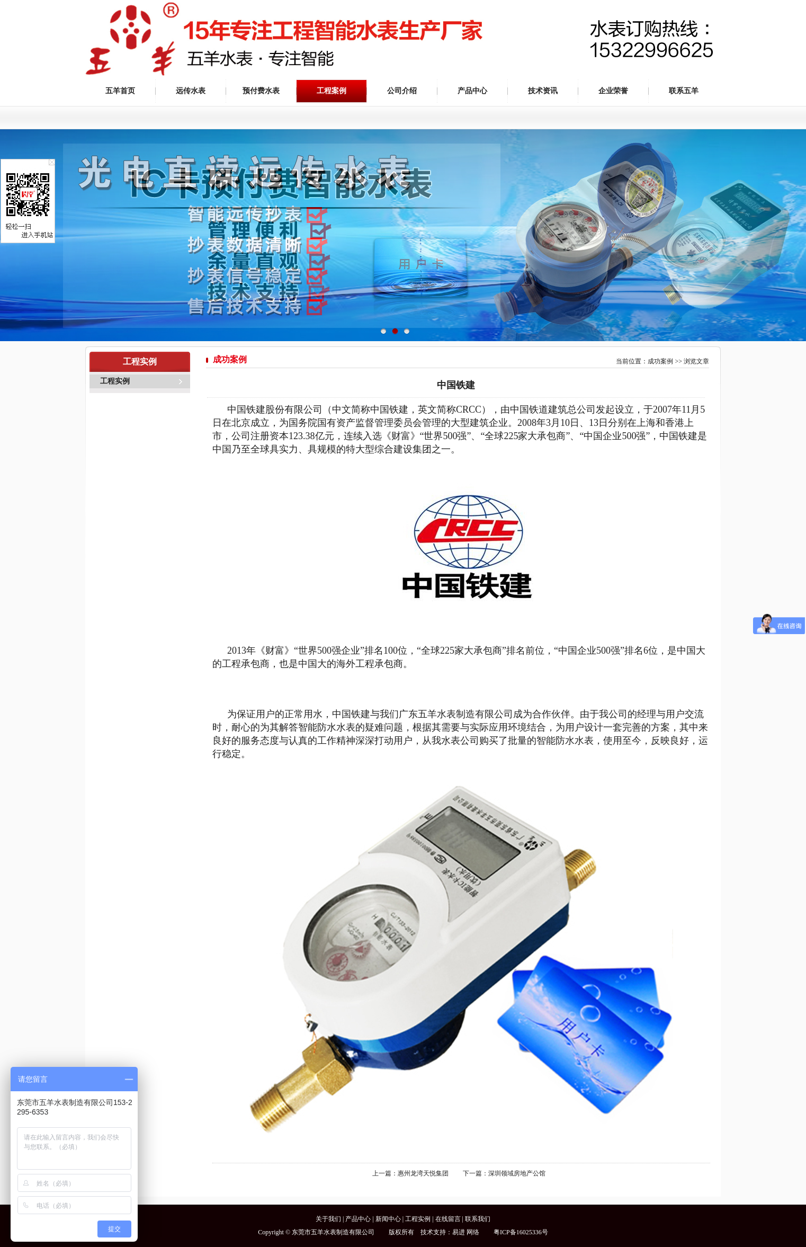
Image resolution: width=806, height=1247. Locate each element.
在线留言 (448, 1219)
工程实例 (115, 381)
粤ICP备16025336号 (521, 1232)
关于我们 (328, 1219)
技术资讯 (543, 91)
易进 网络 (465, 1232)
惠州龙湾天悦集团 (423, 1173)
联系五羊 (683, 91)
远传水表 (190, 91)
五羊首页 (120, 91)
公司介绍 (402, 91)
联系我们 (477, 1219)
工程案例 (331, 91)
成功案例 (660, 361)
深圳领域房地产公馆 (516, 1173)
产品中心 (472, 91)
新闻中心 (388, 1219)
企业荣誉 (613, 91)
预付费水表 (261, 91)
